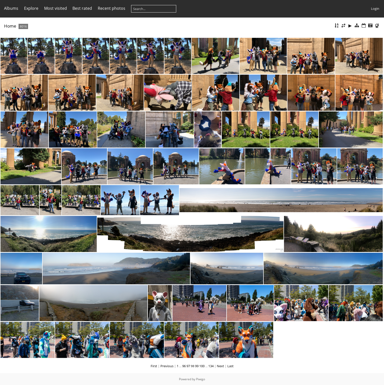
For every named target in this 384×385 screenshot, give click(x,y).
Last (230, 366)
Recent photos (111, 8)
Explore (31, 8)
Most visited (55, 8)
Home (10, 26)
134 (211, 366)
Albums (11, 8)
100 (202, 366)
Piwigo (200, 379)
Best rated (82, 8)
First (154, 366)
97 (188, 366)
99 (197, 366)
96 (184, 366)
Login (375, 8)
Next (220, 366)
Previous (166, 366)
